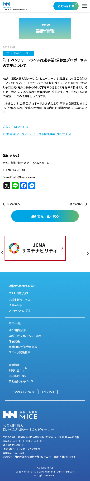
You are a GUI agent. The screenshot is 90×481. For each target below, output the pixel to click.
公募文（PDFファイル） (16, 126)
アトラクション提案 (20, 310)
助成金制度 (15, 305)
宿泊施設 (14, 341)
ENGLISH (48, 392)
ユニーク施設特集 (19, 352)
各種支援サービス (19, 300)
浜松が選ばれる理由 (22, 286)
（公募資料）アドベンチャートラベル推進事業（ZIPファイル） (37, 134)
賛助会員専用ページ (21, 381)
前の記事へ (13, 204)
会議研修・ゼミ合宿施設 (23, 347)
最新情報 (14, 365)
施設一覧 (15, 323)
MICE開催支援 (18, 293)
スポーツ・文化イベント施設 (25, 336)
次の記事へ (76, 204)
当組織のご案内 (18, 376)
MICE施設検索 (17, 330)
